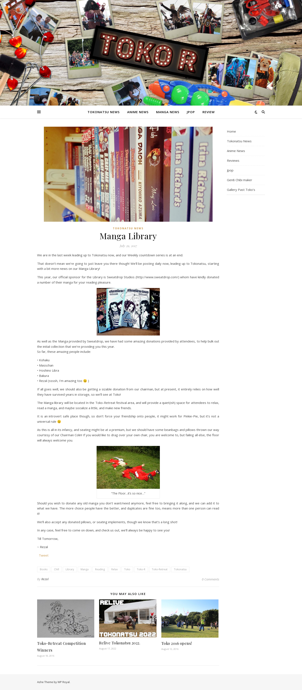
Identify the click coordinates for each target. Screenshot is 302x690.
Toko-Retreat (159, 569)
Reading (100, 569)
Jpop (191, 112)
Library (70, 569)
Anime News (137, 112)
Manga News (167, 112)
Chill (56, 569)
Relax (114, 569)
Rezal (45, 579)
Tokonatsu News (104, 112)
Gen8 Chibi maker (239, 180)
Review (208, 112)
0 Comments (210, 579)
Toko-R (141, 569)
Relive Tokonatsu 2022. (119, 642)
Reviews (233, 160)
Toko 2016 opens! (176, 643)
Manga (85, 569)
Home (231, 131)
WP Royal (64, 682)
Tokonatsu (180, 569)
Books (43, 569)
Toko (127, 569)
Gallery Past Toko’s (241, 189)
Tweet (44, 555)
